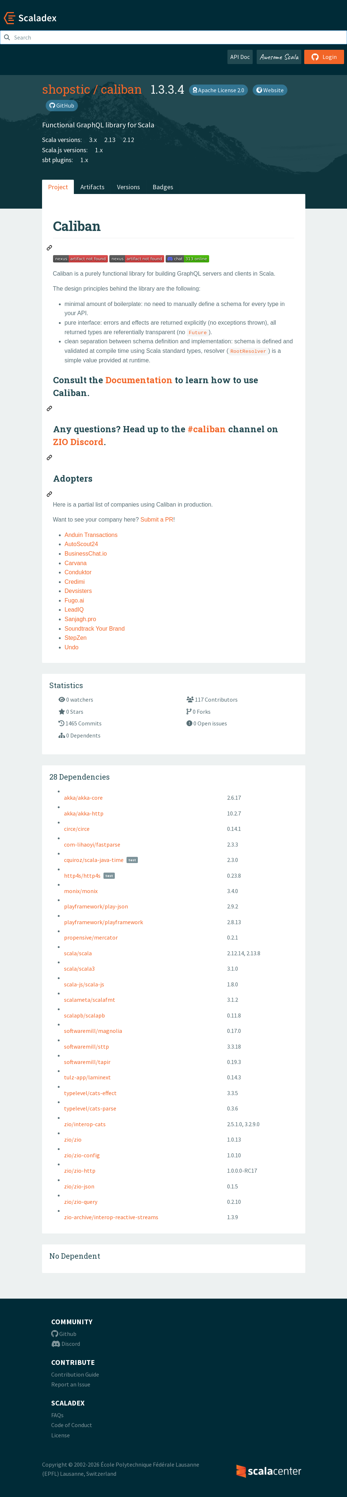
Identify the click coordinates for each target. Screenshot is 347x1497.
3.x (93, 139)
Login (324, 56)
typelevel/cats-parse (90, 1108)
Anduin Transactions (91, 535)
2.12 (128, 139)
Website (270, 90)
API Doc (240, 56)
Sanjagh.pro (80, 619)
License (60, 1435)
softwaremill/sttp (86, 1046)
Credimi (75, 582)
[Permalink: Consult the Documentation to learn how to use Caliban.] (49, 409)
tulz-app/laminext (87, 1077)
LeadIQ (74, 609)
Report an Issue (70, 1384)
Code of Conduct (71, 1425)
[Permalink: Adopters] (49, 495)
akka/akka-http (83, 813)
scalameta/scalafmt (89, 999)
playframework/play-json (96, 906)
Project (58, 187)
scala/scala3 (79, 968)
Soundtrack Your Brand (95, 629)
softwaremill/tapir (87, 1061)
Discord (65, 1343)
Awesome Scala (279, 56)
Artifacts (92, 187)
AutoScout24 (81, 544)
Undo (72, 647)
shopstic (66, 89)
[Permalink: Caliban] (49, 249)
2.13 (110, 139)
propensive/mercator (91, 937)
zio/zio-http (79, 1170)
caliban (121, 89)
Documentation (139, 380)
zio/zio (73, 1139)
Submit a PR (156, 519)
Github (63, 1333)
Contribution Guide (75, 1374)
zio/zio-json (79, 1186)
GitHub (61, 105)
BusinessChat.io (86, 553)
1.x (99, 150)
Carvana (76, 563)
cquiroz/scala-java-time (94, 859)
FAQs (57, 1415)
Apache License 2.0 (218, 90)
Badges (162, 187)
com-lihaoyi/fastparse (92, 844)
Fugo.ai (74, 600)
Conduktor (78, 572)
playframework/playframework (103, 922)
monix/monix (81, 891)
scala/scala (78, 953)
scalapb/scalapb (84, 1015)
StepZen (76, 638)
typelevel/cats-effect (90, 1093)
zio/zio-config (82, 1155)
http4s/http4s (82, 875)
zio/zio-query (80, 1201)
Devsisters (78, 591)
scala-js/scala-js (84, 984)
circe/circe (77, 828)
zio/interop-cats (85, 1124)
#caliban (207, 429)
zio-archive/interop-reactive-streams (111, 1217)
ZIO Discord (78, 442)
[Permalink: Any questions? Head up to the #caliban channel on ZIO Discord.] (49, 458)
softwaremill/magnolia (93, 1030)
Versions (128, 187)
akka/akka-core (83, 797)
